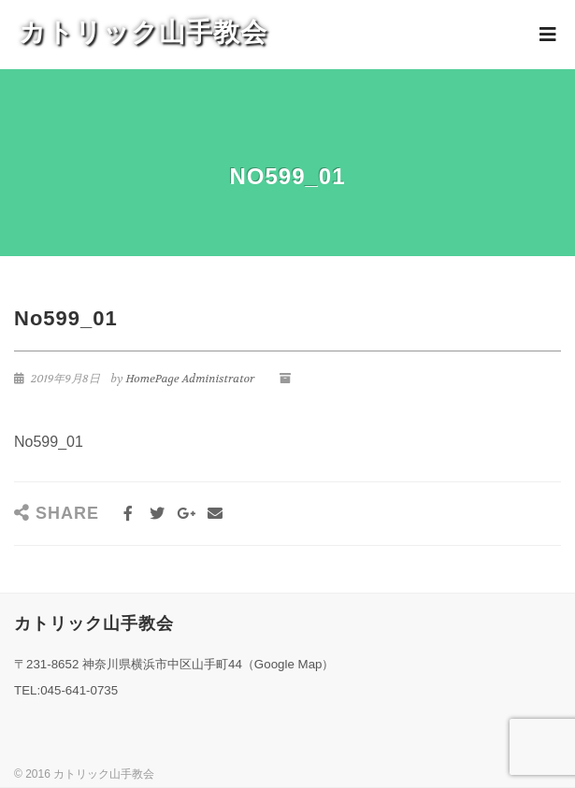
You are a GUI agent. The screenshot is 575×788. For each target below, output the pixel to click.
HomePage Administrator (189, 378)
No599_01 (48, 442)
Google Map (288, 664)
